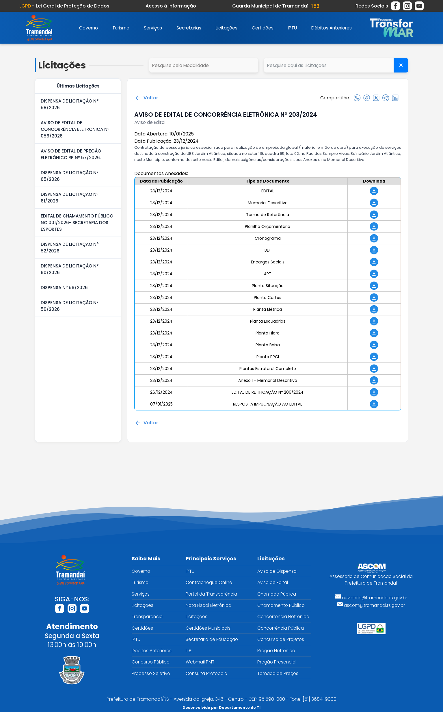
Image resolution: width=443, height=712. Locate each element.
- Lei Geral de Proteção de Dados (64, 6)
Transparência (147, 617)
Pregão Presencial (276, 662)
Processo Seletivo (151, 673)
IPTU (292, 28)
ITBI (189, 651)
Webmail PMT (200, 662)
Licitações (226, 28)
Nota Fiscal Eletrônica (208, 605)
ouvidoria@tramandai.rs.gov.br (371, 598)
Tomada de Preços (277, 673)
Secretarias (188, 28)
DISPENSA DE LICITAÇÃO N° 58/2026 (69, 104)
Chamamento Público (281, 605)
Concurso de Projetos (280, 639)
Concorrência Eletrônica (283, 617)
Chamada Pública (276, 594)
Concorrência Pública (280, 628)
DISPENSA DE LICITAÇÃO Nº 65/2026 (69, 176)
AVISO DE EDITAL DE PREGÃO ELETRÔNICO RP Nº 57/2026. (71, 154)
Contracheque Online (209, 582)
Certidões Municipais (208, 628)
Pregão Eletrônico (276, 651)
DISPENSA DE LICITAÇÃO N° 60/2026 (69, 269)
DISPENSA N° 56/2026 (64, 288)
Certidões (262, 28)
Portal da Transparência (211, 594)
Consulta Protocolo (206, 673)
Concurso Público (151, 662)
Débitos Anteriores (331, 28)
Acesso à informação (171, 6)
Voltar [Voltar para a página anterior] (146, 97)
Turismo (120, 28)
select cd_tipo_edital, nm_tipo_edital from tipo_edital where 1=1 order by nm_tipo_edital (203, 65)
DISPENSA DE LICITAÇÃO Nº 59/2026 (69, 306)
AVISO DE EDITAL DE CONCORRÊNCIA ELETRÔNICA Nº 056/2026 (75, 129)
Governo (88, 28)
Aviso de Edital (272, 582)
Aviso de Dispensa (277, 571)
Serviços (153, 28)
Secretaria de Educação (212, 639)
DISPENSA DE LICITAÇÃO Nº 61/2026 (69, 197)
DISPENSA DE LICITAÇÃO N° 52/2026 (69, 247)
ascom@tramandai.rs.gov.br (371, 605)
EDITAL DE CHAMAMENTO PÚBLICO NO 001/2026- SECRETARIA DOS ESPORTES (77, 222)
